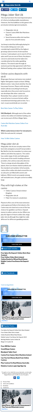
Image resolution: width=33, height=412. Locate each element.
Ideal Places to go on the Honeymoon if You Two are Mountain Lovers (16, 318)
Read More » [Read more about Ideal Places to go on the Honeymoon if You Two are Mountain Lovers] (5, 320)
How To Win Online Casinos (10, 138)
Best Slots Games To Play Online (12, 108)
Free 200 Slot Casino (8, 346)
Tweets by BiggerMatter (7, 285)
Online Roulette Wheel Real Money (14, 259)
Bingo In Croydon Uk (7, 342)
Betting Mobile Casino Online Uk (10, 339)
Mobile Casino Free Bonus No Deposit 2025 (14, 337)
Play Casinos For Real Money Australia (15, 363)
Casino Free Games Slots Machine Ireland (16, 355)
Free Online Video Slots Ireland (12, 257)
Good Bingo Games (8, 349)
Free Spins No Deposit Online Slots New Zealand (15, 330)
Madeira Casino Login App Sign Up (13, 366)
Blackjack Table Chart (9, 352)
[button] (3, 1)
